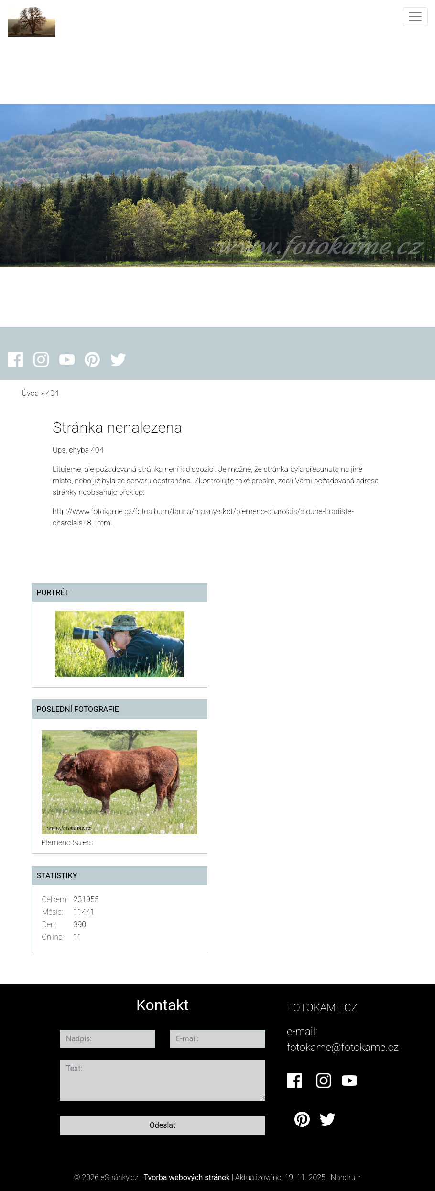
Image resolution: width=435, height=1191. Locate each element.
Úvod (30, 393)
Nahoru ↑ (346, 1177)
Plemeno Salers (67, 842)
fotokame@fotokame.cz (343, 1047)
